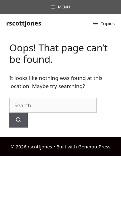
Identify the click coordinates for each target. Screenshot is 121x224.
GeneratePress (94, 146)
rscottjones (23, 23)
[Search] (18, 120)
